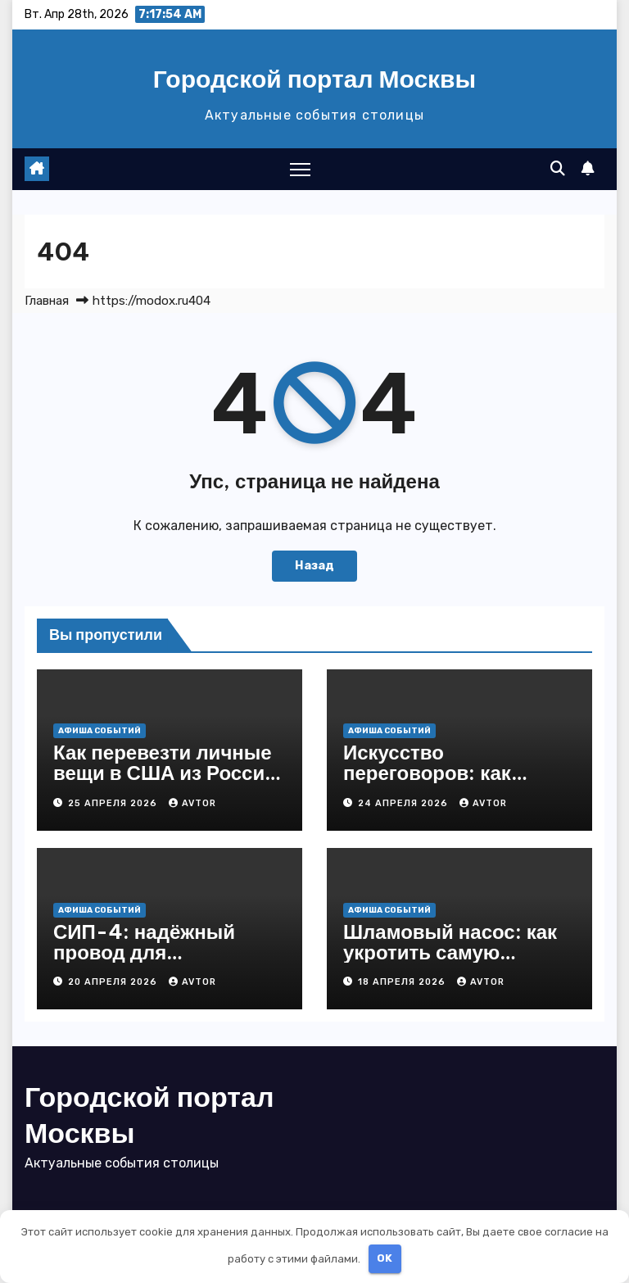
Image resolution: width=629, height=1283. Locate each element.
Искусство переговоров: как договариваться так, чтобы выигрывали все (458, 783)
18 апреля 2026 (403, 982)
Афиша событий (99, 731)
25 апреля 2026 (114, 803)
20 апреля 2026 (114, 982)
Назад (314, 566)
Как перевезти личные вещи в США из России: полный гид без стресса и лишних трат (168, 783)
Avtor (192, 803)
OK (384, 1258)
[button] (557, 169)
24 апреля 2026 (404, 803)
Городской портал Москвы (314, 78)
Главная (47, 300)
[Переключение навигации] (300, 169)
